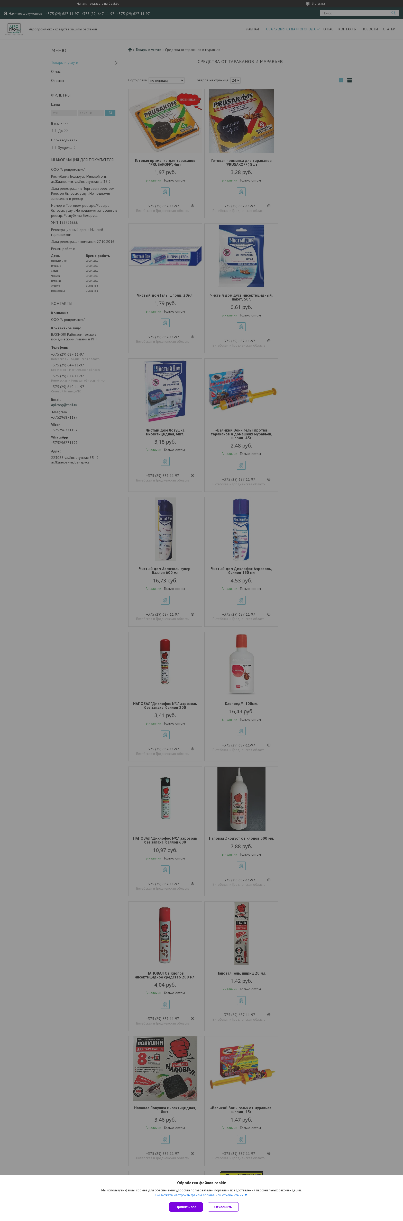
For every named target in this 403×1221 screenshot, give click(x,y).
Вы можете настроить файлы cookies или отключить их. (199, 1196)
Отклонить (224, 1207)
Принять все (186, 1207)
